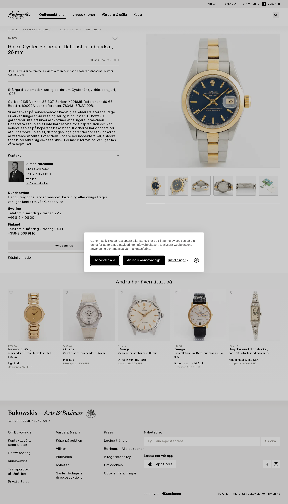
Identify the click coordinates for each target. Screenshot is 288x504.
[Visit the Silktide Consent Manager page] (196, 260)
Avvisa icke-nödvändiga (144, 260)
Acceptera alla (105, 260)
